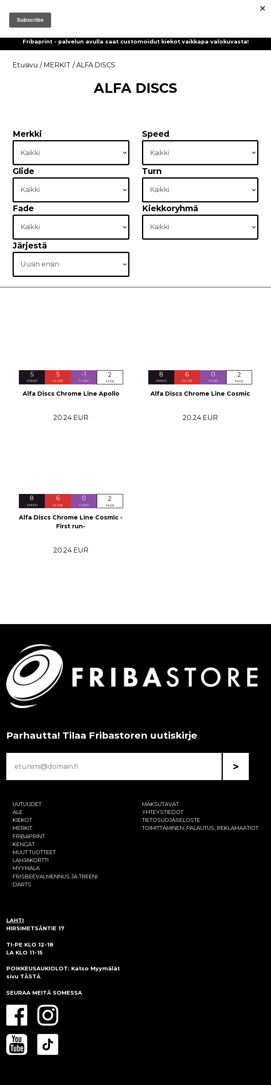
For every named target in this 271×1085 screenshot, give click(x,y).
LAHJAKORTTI (31, 860)
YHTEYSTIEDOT (162, 812)
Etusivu (25, 65)
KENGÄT (24, 844)
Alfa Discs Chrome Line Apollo (71, 393)
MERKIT (22, 828)
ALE (18, 812)
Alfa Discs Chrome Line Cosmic (200, 393)
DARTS (22, 884)
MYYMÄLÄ (26, 868)
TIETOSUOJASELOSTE (171, 820)
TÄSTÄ (30, 976)
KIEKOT (22, 820)
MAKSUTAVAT (160, 804)
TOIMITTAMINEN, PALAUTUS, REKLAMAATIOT (200, 828)
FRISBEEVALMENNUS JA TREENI (55, 876)
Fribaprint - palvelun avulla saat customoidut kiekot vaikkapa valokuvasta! (136, 41)
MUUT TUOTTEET (34, 852)
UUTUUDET (27, 804)
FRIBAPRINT (29, 836)
